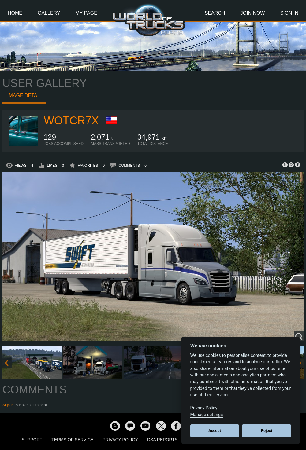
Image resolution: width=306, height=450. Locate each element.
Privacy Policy (120, 439)
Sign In (289, 13)
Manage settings (206, 414)
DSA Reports (162, 439)
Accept (214, 430)
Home (15, 13)
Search (215, 13)
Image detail (24, 95)
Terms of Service (72, 439)
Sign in (8, 405)
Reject (266, 430)
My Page (86, 13)
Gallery (49, 13)
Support (32, 439)
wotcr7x (71, 120)
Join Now (252, 13)
